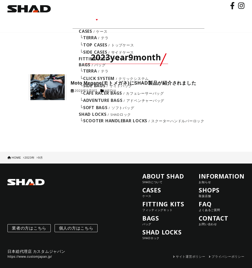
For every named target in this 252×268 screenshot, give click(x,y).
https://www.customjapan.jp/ (29, 249)
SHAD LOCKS (165, 227)
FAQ (170, 18)
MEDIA (110, 83)
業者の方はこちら (29, 221)
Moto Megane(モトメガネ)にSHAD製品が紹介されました (133, 75)
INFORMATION (125, 18)
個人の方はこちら (76, 221)
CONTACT (191, 18)
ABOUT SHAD (64, 18)
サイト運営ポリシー (190, 249)
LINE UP (93, 18)
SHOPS (153, 18)
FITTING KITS (165, 199)
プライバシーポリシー (228, 249)
